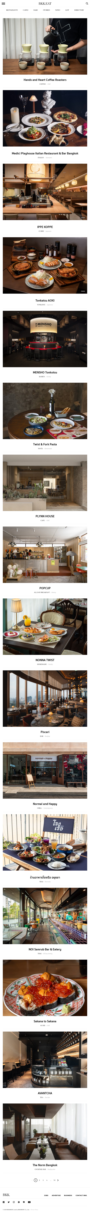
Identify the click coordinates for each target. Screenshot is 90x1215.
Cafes (25, 10)
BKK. (6, 1194)
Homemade (48, 448)
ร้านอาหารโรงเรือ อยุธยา (45, 877)
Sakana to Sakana (45, 1021)
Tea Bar (47, 1097)
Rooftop (47, 736)
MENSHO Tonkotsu (45, 372)
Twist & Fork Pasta (45, 444)
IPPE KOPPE (45, 227)
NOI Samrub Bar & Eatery (45, 949)
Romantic (49, 158)
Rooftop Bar (51, 1169)
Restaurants (12, 10)
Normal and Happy (45, 804)
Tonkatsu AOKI (45, 300)
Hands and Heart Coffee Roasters (45, 80)
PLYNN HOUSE (45, 516)
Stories (46, 10)
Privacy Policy (34, 1209)
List (67, 10)
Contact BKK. (81, 1195)
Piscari (45, 732)
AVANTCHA (45, 1093)
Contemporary (48, 808)
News (57, 10)
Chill (48, 84)
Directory (79, 10)
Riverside (48, 882)
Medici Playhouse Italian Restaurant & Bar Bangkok (45, 153)
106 (54, 1180)
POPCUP (45, 588)
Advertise (56, 1195)
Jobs (46, 1195)
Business (68, 1195)
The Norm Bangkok (45, 1165)
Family (49, 377)
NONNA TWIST (45, 660)
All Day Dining (47, 953)
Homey (53, 592)
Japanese (48, 231)
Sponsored (83, 217)
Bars (36, 10)
